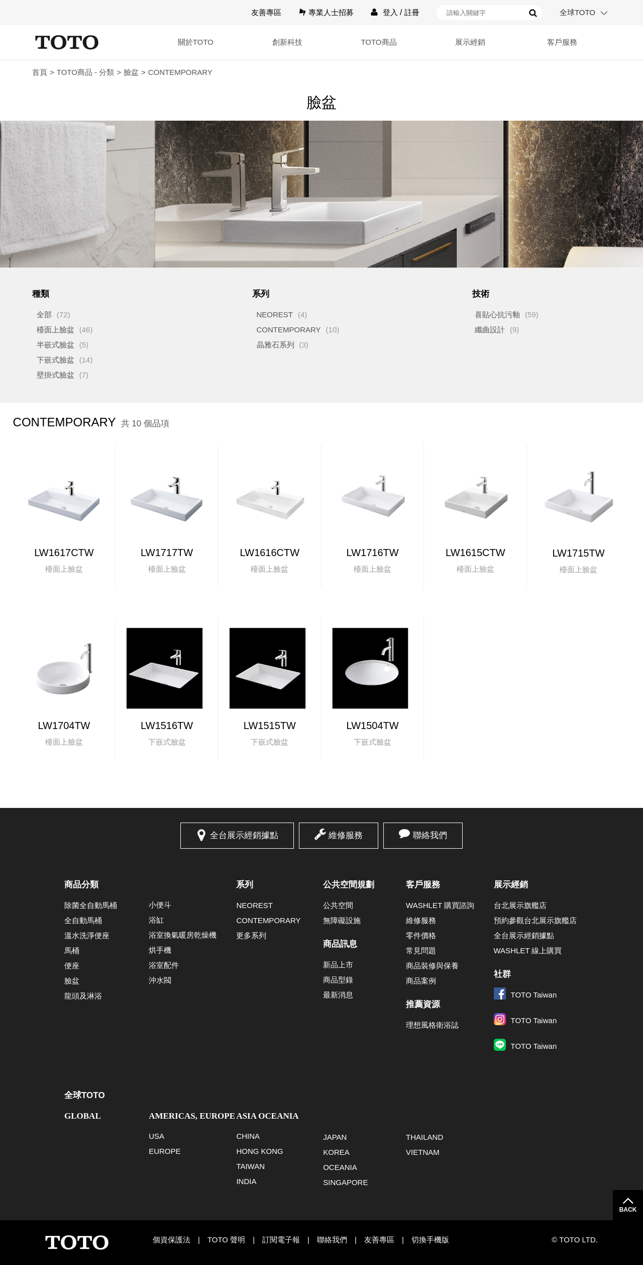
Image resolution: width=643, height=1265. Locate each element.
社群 (502, 974)
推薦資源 (423, 1004)
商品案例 (421, 980)
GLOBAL (82, 1116)
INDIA (246, 1181)
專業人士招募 (331, 12)
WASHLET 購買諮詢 (440, 905)
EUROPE (164, 1151)
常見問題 (421, 950)
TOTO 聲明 (226, 1239)
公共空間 (338, 905)
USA (156, 1136)
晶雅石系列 (275, 344)
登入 (390, 12)
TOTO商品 (378, 42)
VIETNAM (423, 1152)
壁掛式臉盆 (55, 375)
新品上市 (338, 964)
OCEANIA (340, 1167)
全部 (44, 314)
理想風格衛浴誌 (432, 1025)
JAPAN (335, 1137)
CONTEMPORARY (289, 329)
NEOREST (275, 314)
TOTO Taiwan (525, 994)
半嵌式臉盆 (55, 344)
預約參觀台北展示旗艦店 (535, 920)
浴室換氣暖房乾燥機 (183, 935)
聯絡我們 (430, 835)
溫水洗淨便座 (87, 935)
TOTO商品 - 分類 (85, 72)
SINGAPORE (345, 1182)
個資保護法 (171, 1239)
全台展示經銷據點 (244, 835)
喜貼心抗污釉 (497, 314)
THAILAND (424, 1137)
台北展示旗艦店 (520, 905)
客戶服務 (562, 42)
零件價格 (421, 935)
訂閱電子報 (281, 1239)
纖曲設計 (490, 329)
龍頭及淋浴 (83, 995)
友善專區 (266, 12)
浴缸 (156, 920)
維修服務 (346, 835)
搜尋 (533, 13)
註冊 (411, 12)
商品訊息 (340, 944)
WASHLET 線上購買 (528, 950)
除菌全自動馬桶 (90, 905)
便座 (71, 965)
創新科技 (287, 42)
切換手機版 (430, 1239)
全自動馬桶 (83, 920)
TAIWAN (250, 1166)
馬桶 (71, 950)
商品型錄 (338, 979)
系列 (244, 884)
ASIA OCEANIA (267, 1116)
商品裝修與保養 (432, 965)
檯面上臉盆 (55, 329)
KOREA (336, 1152)
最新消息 (338, 994)
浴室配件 (164, 965)
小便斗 (160, 904)
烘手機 (160, 950)
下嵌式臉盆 (55, 359)
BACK (628, 1209)
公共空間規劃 (348, 884)
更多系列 (251, 935)
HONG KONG (259, 1151)
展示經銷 (470, 42)
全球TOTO (577, 12)
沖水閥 (160, 980)
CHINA (248, 1136)
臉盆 (131, 72)
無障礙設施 (342, 920)
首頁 (39, 72)
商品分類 (81, 884)
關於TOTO (195, 42)
